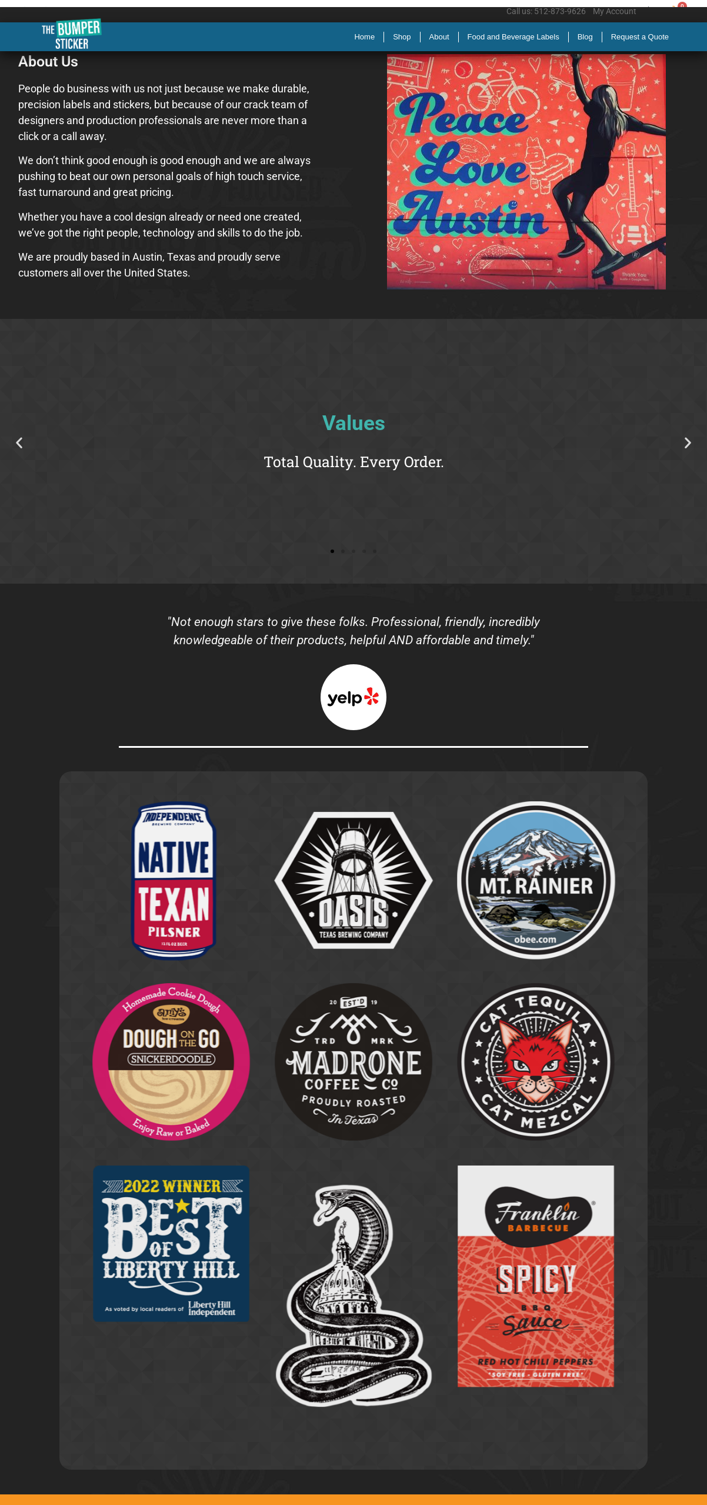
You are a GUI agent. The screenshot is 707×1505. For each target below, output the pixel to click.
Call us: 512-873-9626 (546, 11)
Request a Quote (640, 36)
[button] (19, 442)
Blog (585, 36)
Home (364, 36)
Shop (402, 36)
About (439, 36)
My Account (614, 11)
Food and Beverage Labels (513, 36)
